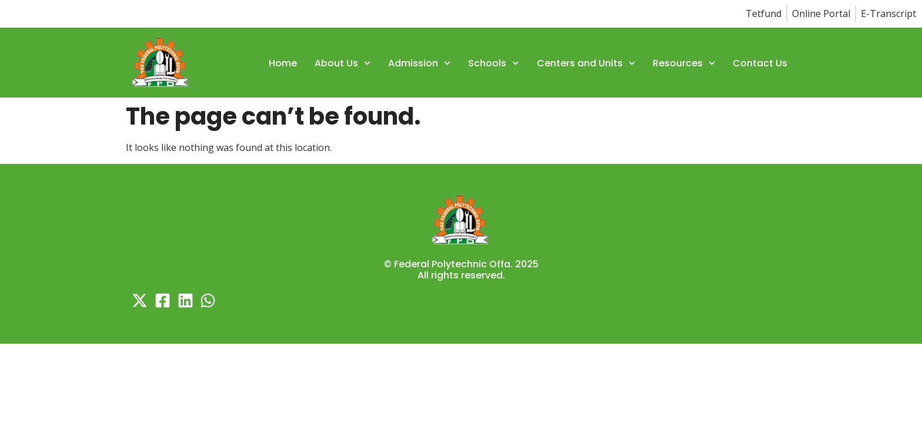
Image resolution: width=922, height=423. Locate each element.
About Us (342, 63)
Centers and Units (586, 63)
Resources (684, 63)
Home (283, 63)
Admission (419, 63)
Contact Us (760, 63)
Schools (493, 63)
